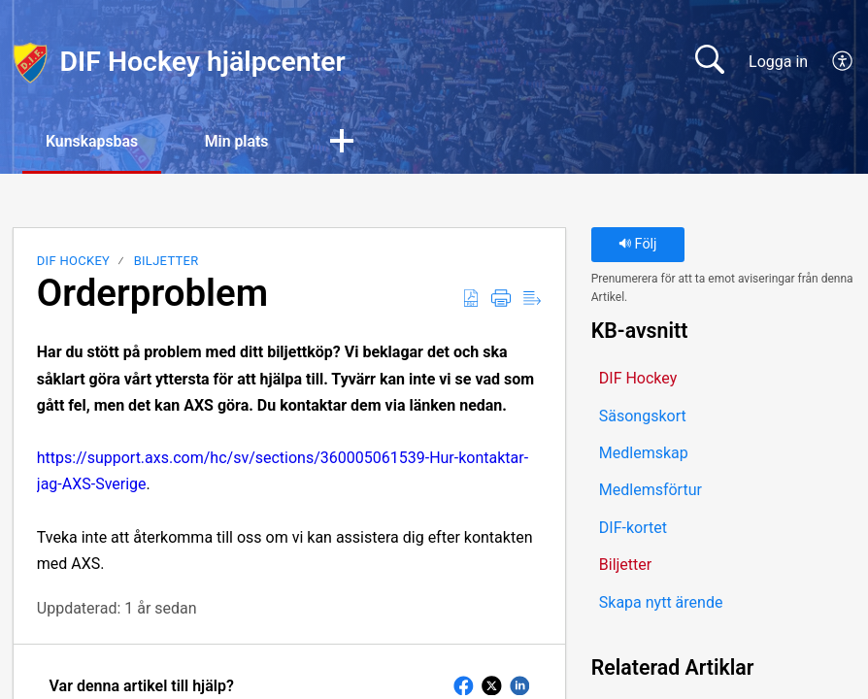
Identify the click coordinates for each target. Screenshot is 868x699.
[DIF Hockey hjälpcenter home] (30, 62)
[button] (843, 62)
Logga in (778, 61)
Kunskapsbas (93, 141)
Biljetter (166, 261)
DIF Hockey (73, 261)
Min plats (240, 141)
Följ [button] (637, 245)
